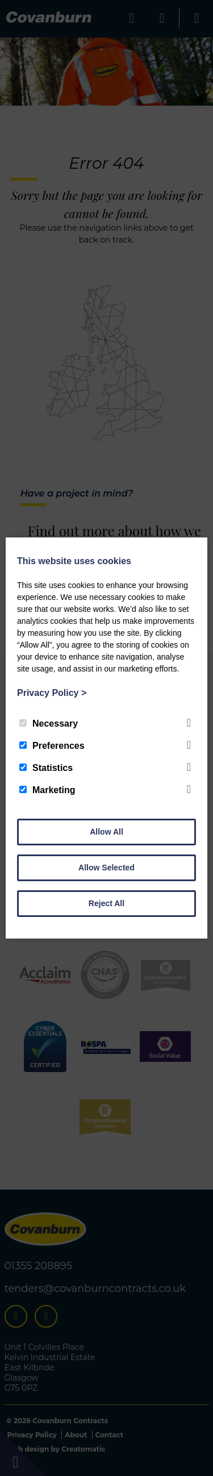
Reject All (106, 903)
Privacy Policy (51, 693)
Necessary (48, 723)
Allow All (106, 831)
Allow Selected (106, 867)
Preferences (52, 745)
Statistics (46, 768)
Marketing (47, 790)
